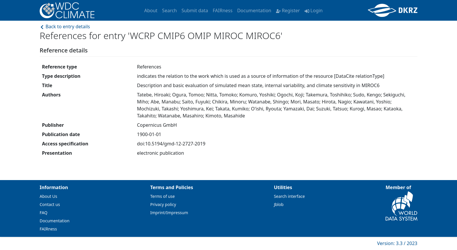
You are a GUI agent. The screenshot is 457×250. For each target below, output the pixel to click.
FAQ (44, 212)
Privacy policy (163, 204)
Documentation (254, 10)
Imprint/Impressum (169, 212)
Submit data (195, 10)
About (150, 10)
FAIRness (223, 10)
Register (288, 10)
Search (169, 10)
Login (314, 10)
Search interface (289, 196)
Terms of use (162, 196)
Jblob (279, 204)
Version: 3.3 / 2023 (397, 243)
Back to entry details (65, 26)
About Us (48, 196)
